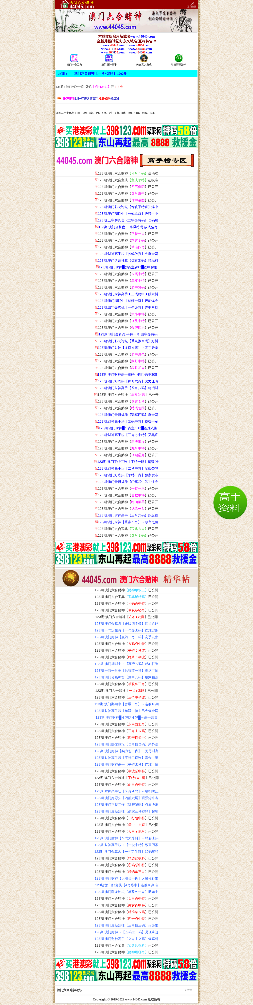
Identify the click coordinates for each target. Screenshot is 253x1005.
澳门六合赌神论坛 (124, 990)
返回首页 (191, 6)
